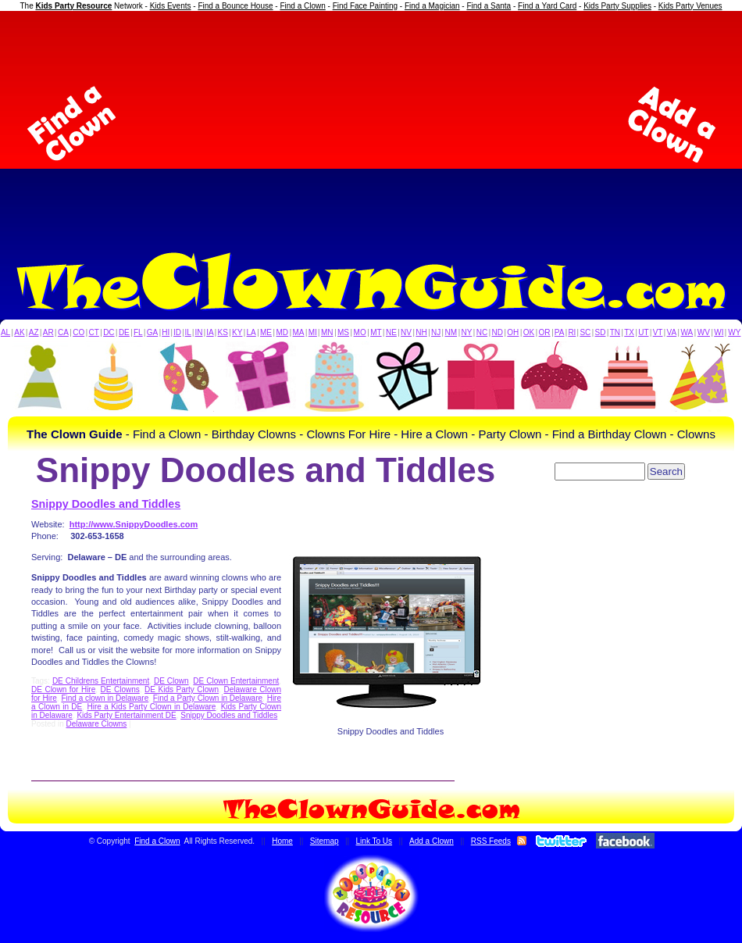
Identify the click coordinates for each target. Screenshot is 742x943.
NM (451, 332)
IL (188, 332)
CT (94, 332)
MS (343, 332)
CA (63, 332)
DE (124, 332)
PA (560, 332)
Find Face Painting (365, 6)
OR (545, 332)
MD (282, 332)
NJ (436, 332)
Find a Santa (488, 6)
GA (152, 332)
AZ (34, 332)
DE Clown (171, 681)
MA (299, 332)
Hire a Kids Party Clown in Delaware (151, 706)
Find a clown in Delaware (104, 698)
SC (585, 332)
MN (327, 332)
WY (734, 332)
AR (48, 332)
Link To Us (374, 841)
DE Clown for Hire (63, 689)
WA (687, 332)
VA (672, 332)
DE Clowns (120, 689)
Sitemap (324, 841)
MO (360, 332)
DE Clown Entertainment (236, 681)
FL (138, 332)
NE (391, 332)
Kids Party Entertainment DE (126, 715)
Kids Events (170, 6)
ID (177, 332)
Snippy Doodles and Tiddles (105, 504)
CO (78, 332)
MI (313, 332)
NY (466, 332)
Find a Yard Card (547, 6)
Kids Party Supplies (617, 6)
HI (165, 332)
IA (209, 332)
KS (223, 332)
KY (237, 332)
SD (600, 332)
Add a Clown (431, 841)
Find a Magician (432, 6)
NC (481, 332)
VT (658, 332)
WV (703, 332)
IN (198, 332)
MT (375, 332)
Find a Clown (302, 6)
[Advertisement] (371, 124)
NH (421, 332)
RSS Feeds (491, 841)
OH (513, 332)
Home (282, 841)
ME (266, 332)
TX (629, 332)
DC (108, 332)
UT (643, 332)
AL (5, 332)
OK (528, 332)
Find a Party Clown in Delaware (207, 698)
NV (406, 332)
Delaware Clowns (96, 724)
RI (572, 332)
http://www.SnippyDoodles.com (134, 524)
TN (615, 332)
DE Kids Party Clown (181, 689)
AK (19, 332)
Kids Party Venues (690, 6)
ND (497, 332)
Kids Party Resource (74, 6)
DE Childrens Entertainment (100, 681)
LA (251, 332)
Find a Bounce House (235, 6)
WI (718, 332)
